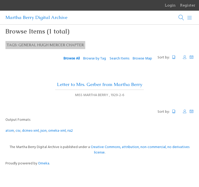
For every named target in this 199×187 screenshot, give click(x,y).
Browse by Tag (94, 59)
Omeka (43, 163)
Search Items (119, 59)
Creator (185, 57)
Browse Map (142, 59)
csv (18, 131)
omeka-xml (57, 131)
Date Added (191, 57)
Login (170, 5)
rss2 (70, 131)
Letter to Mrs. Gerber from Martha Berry (99, 84)
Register (187, 5)
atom (9, 131)
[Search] (181, 18)
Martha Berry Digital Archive (36, 17)
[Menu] (190, 18)
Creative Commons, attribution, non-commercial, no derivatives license (140, 150)
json (43, 131)
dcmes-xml (30, 131)
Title (176, 57)
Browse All (71, 59)
